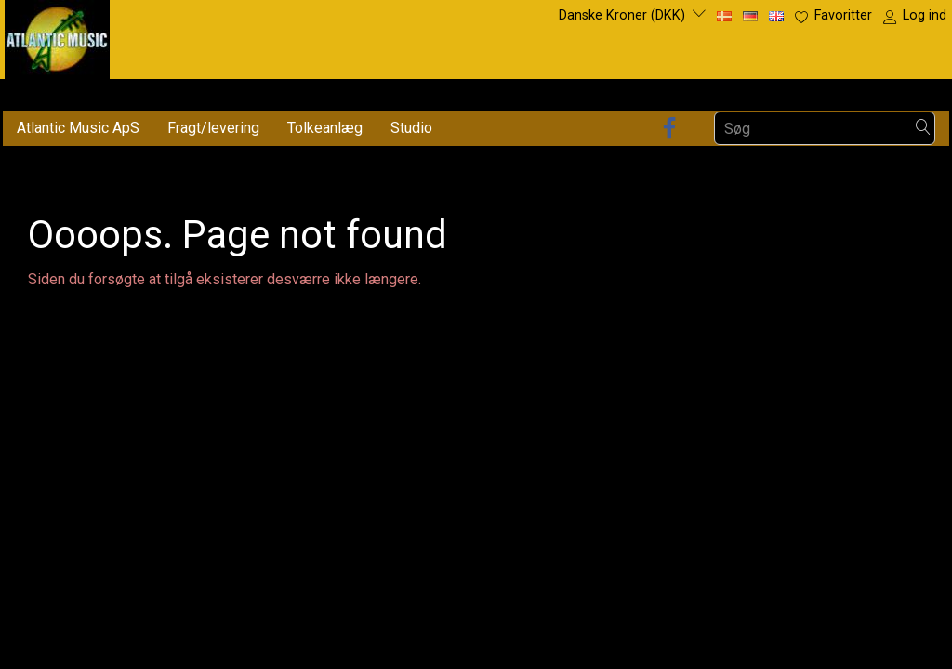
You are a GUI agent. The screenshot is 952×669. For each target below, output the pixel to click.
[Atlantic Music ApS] (57, 35)
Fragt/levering (213, 128)
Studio (411, 128)
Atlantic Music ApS (78, 128)
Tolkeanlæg (325, 128)
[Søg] (923, 128)
